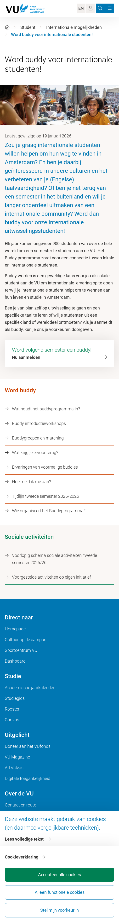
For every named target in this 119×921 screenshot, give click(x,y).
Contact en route (20, 804)
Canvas (12, 719)
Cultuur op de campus (25, 639)
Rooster (12, 709)
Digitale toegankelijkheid (27, 778)
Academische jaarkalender (29, 687)
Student (27, 27)
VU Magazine (17, 756)
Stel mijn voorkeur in (59, 910)
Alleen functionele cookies (60, 892)
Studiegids (15, 698)
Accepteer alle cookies (59, 874)
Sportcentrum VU (21, 650)
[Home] (7, 27)
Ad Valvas (14, 767)
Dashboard (15, 661)
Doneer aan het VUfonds (28, 746)
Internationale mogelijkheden (74, 27)
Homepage (15, 628)
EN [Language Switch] (81, 8)
